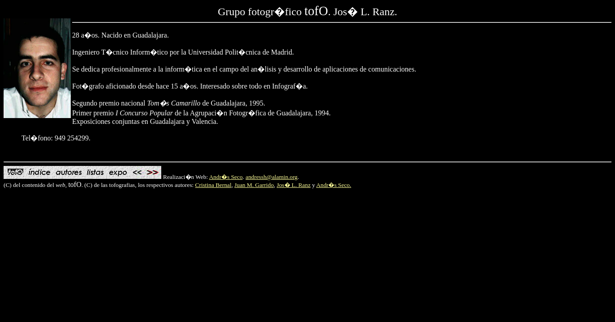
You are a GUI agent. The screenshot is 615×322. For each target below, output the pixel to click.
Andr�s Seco (226, 177)
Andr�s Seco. (333, 185)
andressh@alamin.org (271, 177)
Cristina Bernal (213, 185)
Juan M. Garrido (254, 185)
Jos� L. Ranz (294, 185)
